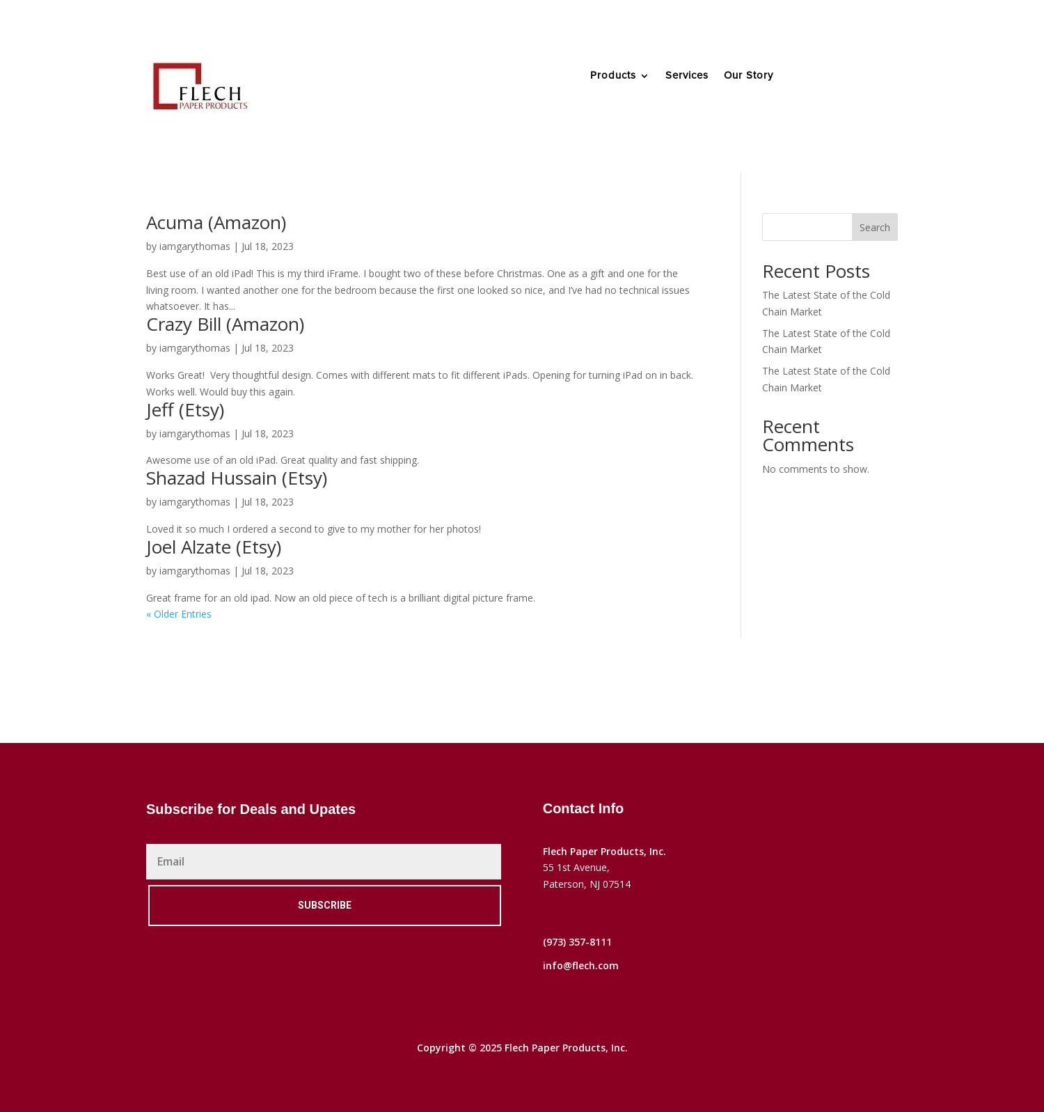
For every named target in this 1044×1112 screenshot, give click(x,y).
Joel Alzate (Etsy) (213, 546)
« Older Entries (179, 613)
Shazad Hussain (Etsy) (236, 477)
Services (687, 76)
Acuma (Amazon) (216, 222)
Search (875, 227)
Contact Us (844, 86)
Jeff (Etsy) (185, 409)
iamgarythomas (194, 246)
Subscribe (324, 905)
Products (613, 76)
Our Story (748, 76)
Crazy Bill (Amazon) (225, 323)
